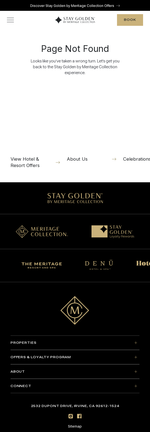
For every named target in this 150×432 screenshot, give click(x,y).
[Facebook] (79, 415)
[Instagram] (70, 415)
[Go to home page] (74, 309)
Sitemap (75, 426)
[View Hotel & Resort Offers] (35, 126)
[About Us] (91, 123)
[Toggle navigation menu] (10, 19)
